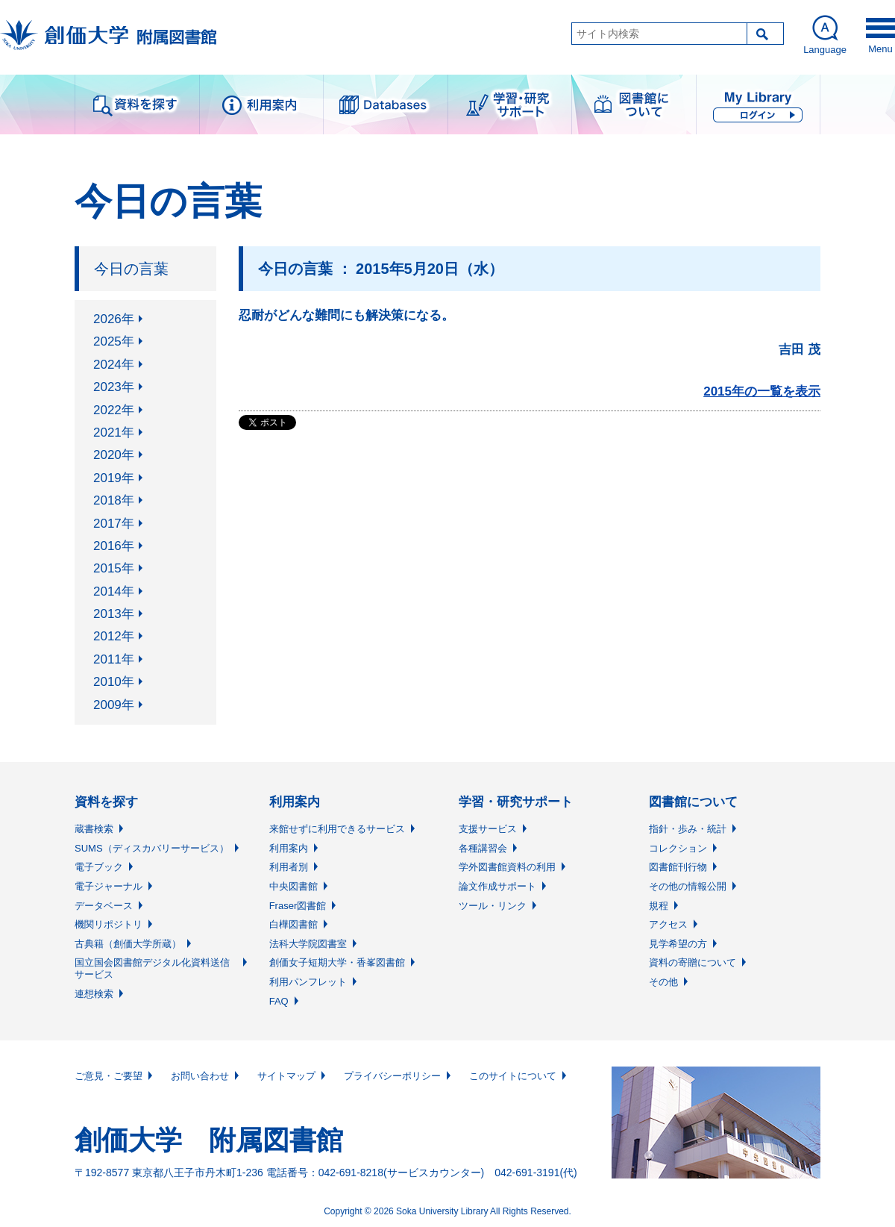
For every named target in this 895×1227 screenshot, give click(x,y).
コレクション (678, 848)
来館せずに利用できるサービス (337, 828)
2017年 (113, 523)
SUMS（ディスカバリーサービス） (152, 848)
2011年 (113, 659)
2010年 (113, 682)
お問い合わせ (200, 1075)
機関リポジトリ (108, 924)
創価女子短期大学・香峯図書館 (337, 962)
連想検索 (94, 993)
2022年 (113, 410)
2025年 (113, 341)
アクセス (668, 924)
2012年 (113, 636)
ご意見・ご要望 (108, 1075)
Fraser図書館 (298, 905)
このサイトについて (512, 1075)
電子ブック (99, 866)
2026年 (113, 319)
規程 (658, 905)
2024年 (113, 365)
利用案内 (288, 848)
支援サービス (488, 828)
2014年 (113, 591)
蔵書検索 (94, 828)
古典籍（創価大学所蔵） (128, 943)
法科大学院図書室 (308, 943)
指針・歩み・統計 (687, 828)
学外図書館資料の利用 (507, 866)
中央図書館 (293, 886)
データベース (104, 905)
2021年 (113, 432)
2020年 (113, 455)
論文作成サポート (497, 886)
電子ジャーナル (108, 886)
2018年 (113, 500)
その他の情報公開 (687, 886)
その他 (663, 981)
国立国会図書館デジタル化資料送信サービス (152, 968)
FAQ (279, 1001)
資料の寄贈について (692, 962)
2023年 (113, 387)
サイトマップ (286, 1075)
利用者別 (288, 866)
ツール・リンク (493, 905)
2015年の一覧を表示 (761, 391)
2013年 (113, 614)
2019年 (113, 478)
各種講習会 (483, 848)
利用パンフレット (308, 981)
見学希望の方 (678, 943)
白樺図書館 (293, 924)
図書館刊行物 (678, 866)
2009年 (113, 705)
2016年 (113, 546)
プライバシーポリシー (392, 1075)
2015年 (113, 568)
